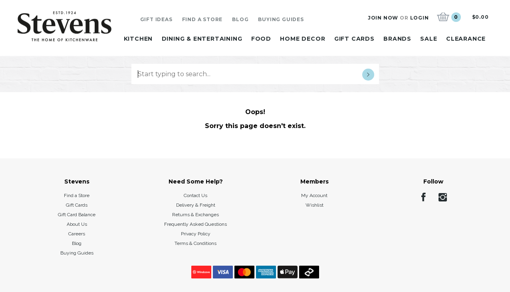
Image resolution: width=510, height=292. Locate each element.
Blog (240, 19)
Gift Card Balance (76, 214)
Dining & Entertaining (202, 38)
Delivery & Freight (195, 205)
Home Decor (302, 38)
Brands (397, 38)
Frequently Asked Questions (195, 224)
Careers (76, 234)
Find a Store (76, 195)
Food (261, 38)
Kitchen (138, 38)
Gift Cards (354, 38)
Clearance (466, 38)
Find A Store (202, 19)
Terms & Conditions (195, 243)
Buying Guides (281, 19)
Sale (428, 38)
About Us (77, 224)
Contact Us (195, 195)
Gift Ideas (156, 19)
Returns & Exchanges (195, 214)
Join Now (383, 18)
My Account (314, 195)
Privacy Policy (195, 234)
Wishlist (314, 205)
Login (419, 18)
